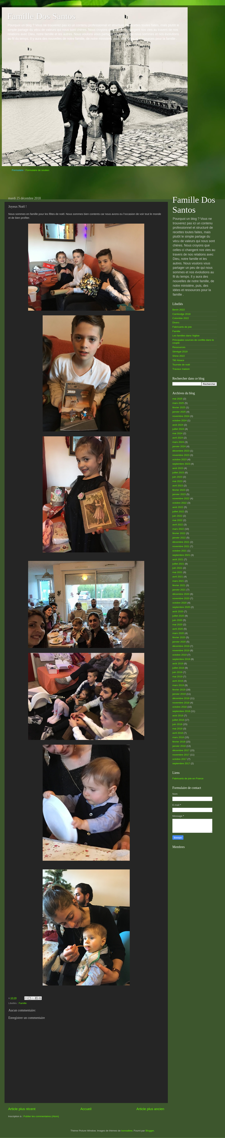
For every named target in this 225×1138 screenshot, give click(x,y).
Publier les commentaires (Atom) (41, 1116)
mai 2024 (177, 433)
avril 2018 (177, 733)
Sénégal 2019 (179, 351)
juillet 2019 (178, 667)
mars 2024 (178, 442)
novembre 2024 (180, 416)
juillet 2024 (178, 429)
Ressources (178, 347)
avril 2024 (177, 437)
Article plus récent (21, 1109)
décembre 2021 (180, 542)
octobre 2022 (179, 502)
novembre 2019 (180, 650)
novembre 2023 (180, 455)
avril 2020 (177, 628)
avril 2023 (177, 485)
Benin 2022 (178, 309)
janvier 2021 (179, 589)
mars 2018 (178, 737)
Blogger (150, 1130)
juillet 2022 (178, 511)
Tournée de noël (181, 364)
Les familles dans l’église (185, 335)
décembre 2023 (180, 450)
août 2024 (177, 424)
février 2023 (178, 490)
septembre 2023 (181, 463)
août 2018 (177, 715)
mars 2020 (178, 633)
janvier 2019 (179, 694)
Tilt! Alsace (178, 360)
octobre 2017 (179, 759)
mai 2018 (177, 728)
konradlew (126, 1130)
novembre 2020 (180, 598)
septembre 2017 (181, 763)
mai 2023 (177, 481)
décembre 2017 (180, 750)
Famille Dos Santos (41, 16)
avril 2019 (177, 681)
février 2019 (178, 689)
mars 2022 (178, 529)
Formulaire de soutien (37, 170)
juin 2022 (177, 516)
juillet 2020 (178, 615)
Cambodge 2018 (181, 314)
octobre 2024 (179, 420)
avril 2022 (177, 524)
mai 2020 (177, 624)
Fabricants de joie (182, 327)
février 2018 (178, 741)
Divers (175, 322)
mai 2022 (177, 520)
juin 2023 (177, 477)
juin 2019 (177, 672)
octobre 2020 (179, 602)
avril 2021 (177, 576)
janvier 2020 (179, 641)
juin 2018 (177, 724)
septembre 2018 (181, 711)
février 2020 (178, 637)
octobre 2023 (179, 459)
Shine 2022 (178, 356)
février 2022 (178, 533)
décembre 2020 (180, 594)
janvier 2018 (179, 746)
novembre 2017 (180, 754)
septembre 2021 (181, 555)
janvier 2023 (179, 494)
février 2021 (178, 585)
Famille (23, 1003)
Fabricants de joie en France (187, 778)
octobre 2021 (179, 550)
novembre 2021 (180, 546)
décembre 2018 (180, 698)
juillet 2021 (178, 563)
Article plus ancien (150, 1109)
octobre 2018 (179, 706)
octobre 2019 (179, 654)
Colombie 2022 (180, 318)
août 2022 (177, 507)
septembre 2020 (181, 607)
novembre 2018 (180, 702)
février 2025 (178, 407)
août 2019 (177, 663)
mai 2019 (177, 676)
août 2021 (177, 559)
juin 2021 (177, 568)
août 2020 (177, 611)
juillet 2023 (178, 472)
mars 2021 (178, 581)
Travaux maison (181, 369)
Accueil (85, 1109)
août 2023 (177, 468)
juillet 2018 (178, 720)
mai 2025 (177, 398)
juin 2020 (177, 620)
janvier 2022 (179, 537)
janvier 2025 (179, 411)
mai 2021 (177, 572)
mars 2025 (178, 403)
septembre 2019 (181, 659)
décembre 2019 (180, 646)
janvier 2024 (179, 446)
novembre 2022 (180, 498)
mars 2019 (178, 685)
